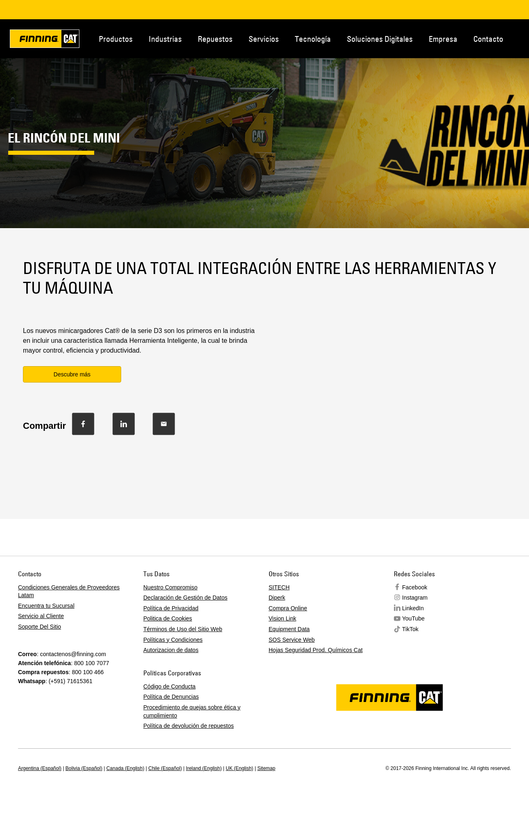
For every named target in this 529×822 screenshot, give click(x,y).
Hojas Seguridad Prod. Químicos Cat (316, 650)
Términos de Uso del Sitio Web (182, 629)
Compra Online (288, 608)
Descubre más (72, 374)
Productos (116, 39)
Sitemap (266, 768)
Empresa (443, 39)
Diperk (277, 597)
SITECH (279, 587)
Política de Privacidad (171, 608)
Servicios (264, 39)
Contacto (488, 39)
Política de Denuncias (171, 696)
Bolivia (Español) (84, 768)
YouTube (413, 618)
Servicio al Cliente (41, 616)
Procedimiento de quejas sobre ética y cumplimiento (191, 711)
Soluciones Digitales (380, 39)
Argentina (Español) (39, 768)
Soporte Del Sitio (39, 626)
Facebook (414, 587)
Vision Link (282, 618)
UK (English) (239, 768)
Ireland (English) (204, 768)
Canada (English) (125, 768)
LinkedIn (413, 608)
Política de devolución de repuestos (188, 725)
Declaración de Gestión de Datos (185, 597)
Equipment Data (289, 629)
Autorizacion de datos (171, 650)
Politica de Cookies (167, 618)
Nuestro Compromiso (170, 587)
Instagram (414, 597)
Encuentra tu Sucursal (46, 605)
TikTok (410, 629)
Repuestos (215, 39)
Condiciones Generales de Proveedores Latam (69, 591)
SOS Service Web (292, 639)
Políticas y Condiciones (173, 639)
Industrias (165, 39)
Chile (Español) (165, 768)
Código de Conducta (169, 686)
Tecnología (313, 39)
